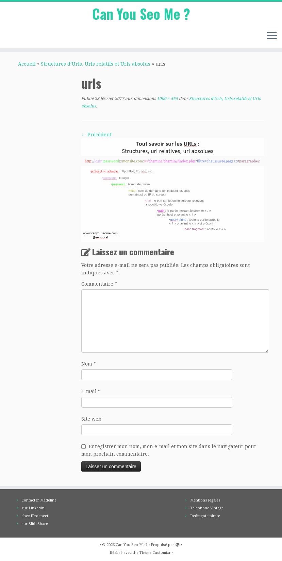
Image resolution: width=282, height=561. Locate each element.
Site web (91, 419)
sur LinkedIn (33, 508)
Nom (88, 364)
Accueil (27, 64)
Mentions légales (205, 500)
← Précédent (96, 134)
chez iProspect (34, 516)
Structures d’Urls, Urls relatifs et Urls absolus (95, 64)
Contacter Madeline (38, 500)
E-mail (90, 391)
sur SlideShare (34, 524)
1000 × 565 (167, 98)
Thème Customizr (155, 552)
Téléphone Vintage (206, 508)
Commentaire (99, 284)
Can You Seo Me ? (141, 13)
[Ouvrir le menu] (272, 36)
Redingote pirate (205, 516)
